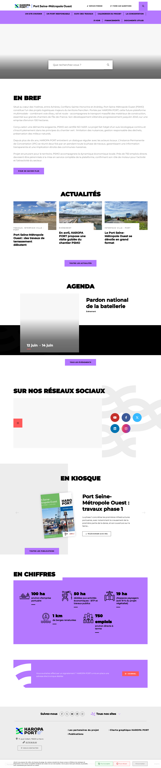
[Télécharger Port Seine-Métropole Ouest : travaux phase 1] (97, 536)
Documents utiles (134, 21)
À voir (97, 21)
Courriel (130, 677)
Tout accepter (104, 764)
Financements (112, 21)
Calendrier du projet (109, 14)
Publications (76, 734)
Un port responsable (58, 14)
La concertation (135, 14)
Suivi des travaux (83, 14)
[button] (143, 6)
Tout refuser (121, 764)
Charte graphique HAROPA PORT (129, 730)
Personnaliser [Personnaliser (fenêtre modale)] (140, 764)
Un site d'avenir (33, 14)
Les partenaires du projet (84, 730)
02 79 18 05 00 (31, 742)
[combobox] (76, 67)
